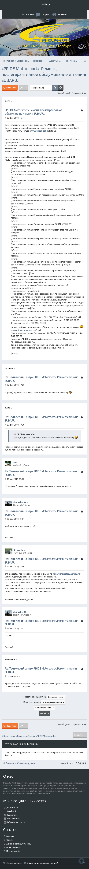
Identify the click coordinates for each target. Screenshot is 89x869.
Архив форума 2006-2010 (18, 844)
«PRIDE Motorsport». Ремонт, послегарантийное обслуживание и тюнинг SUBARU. (44, 74)
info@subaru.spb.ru (16, 822)
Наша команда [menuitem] (14, 863)
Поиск (56, 88)
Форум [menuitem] (45, 14)
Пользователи (13, 847)
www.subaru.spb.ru (39, 131)
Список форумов (26, 763)
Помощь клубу (13, 851)
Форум (9, 840)
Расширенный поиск (62, 88)
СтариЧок (19, 550)
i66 (14, 462)
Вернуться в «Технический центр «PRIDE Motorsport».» (30, 736)
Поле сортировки (44, 702)
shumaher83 (19, 502)
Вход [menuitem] (47, 4)
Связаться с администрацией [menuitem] (42, 863)
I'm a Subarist (13, 818)
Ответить (11, 87)
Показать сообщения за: (44, 697)
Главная (62, 14)
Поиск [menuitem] (84, 60)
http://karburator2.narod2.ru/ (67, 574)
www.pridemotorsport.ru (23, 330)
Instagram (12, 815)
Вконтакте (12, 807)
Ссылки (29, 14)
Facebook (11, 811)
